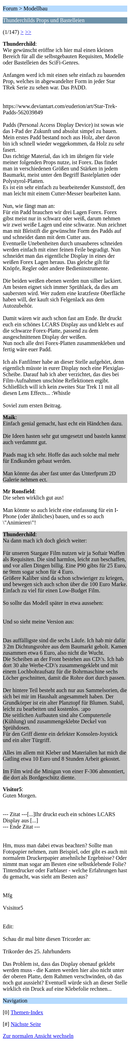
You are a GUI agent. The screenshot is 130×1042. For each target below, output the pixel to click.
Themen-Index (26, 1012)
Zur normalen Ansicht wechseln (38, 1036)
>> (28, 32)
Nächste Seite (26, 1024)
